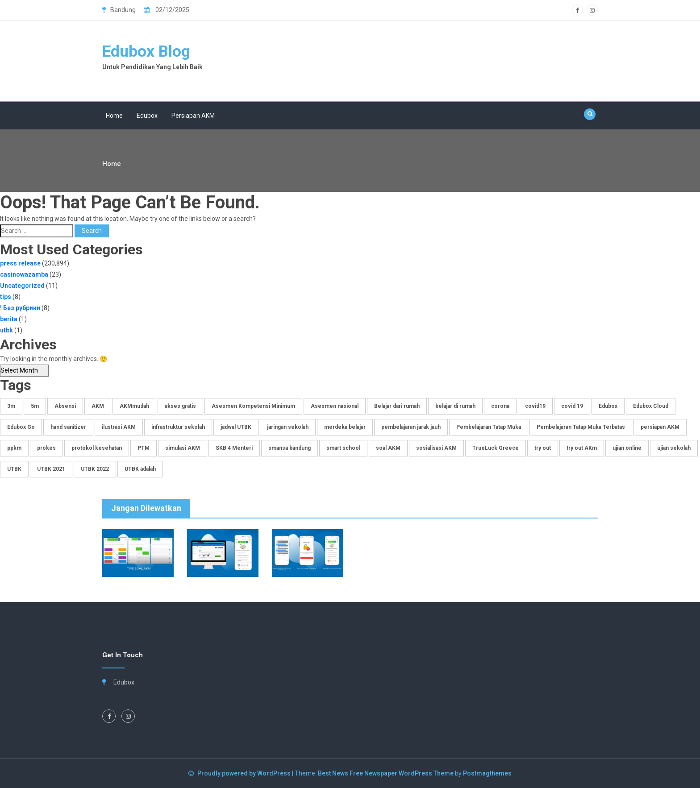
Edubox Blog (146, 51)
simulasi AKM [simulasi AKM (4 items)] (182, 448)
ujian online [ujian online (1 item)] (627, 448)
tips (5, 296)
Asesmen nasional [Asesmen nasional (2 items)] (334, 406)
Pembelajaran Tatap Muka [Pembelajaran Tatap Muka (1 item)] (488, 427)
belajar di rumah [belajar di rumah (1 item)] (455, 406)
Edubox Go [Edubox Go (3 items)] (21, 427)
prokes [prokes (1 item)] (46, 448)
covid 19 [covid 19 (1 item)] (572, 406)
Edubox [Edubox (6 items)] (608, 406)
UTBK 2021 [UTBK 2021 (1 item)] (51, 469)
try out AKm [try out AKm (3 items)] (582, 448)
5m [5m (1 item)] (35, 406)
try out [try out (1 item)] (542, 448)
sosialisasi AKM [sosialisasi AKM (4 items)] (436, 448)
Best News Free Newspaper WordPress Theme (386, 773)
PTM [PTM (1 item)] (144, 448)
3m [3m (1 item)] (11, 406)
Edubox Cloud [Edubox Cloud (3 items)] (650, 406)
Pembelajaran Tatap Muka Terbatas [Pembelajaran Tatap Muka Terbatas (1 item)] (581, 427)
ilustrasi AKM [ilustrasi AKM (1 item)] (119, 427)
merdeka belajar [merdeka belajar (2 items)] (345, 427)
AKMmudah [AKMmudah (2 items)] (134, 406)
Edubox (147, 115)
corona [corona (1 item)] (500, 406)
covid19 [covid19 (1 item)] (535, 406)
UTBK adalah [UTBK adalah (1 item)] (140, 469)
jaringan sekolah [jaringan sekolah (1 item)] (287, 427)
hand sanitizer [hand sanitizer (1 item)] (68, 427)
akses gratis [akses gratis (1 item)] (180, 406)
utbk (6, 330)
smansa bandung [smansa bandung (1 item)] (289, 448)
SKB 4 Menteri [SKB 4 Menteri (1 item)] (234, 448)
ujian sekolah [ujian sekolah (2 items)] (674, 448)
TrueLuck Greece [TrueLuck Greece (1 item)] (495, 448)
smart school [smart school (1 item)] (343, 448)
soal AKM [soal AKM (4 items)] (388, 448)
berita (8, 319)
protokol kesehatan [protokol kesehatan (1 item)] (96, 448)
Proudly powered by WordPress (244, 773)
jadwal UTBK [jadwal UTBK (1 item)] (236, 427)
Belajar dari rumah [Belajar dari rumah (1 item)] (397, 406)
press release (20, 263)
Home (114, 115)
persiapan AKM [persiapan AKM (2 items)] (660, 427)
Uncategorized (22, 285)
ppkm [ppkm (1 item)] (14, 448)
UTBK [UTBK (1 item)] (14, 469)
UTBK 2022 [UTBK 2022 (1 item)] (95, 469)
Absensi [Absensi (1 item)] (65, 406)
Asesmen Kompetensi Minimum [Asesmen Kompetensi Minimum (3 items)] (253, 406)
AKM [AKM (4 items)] (98, 406)
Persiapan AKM (193, 115)
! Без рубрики (20, 307)
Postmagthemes (487, 773)
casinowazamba (24, 274)
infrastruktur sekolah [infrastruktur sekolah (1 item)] (178, 427)
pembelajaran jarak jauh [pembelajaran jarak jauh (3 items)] (411, 427)
